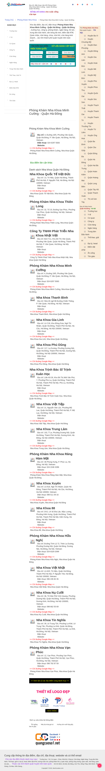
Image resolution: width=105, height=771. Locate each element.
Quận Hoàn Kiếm (89, 173)
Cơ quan (88, 218)
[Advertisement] (52, 87)
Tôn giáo (88, 256)
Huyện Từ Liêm (89, 130)
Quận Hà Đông (88, 161)
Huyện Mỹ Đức (89, 76)
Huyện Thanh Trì (90, 118)
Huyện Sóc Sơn (89, 100)
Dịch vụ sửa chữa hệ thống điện (41, 720)
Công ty (88, 221)
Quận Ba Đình (88, 143)
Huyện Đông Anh (90, 52)
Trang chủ (9, 20)
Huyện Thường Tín (87, 124)
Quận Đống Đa (89, 155)
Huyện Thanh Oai (90, 112)
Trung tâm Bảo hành (89, 233)
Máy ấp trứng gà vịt (47, 724)
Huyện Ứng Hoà (89, 137)
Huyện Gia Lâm (89, 58)
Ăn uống (88, 253)
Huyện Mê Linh (89, 70)
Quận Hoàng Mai (90, 179)
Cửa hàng (89, 224)
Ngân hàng (89, 228)
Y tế (86, 214)
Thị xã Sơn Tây (89, 200)
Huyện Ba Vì (90, 35)
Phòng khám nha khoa (27, 20)
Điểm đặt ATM (88, 248)
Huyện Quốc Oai (90, 94)
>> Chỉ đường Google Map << (42, 148)
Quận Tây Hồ (90, 189)
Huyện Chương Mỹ (87, 40)
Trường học (89, 211)
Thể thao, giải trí (15, 75)
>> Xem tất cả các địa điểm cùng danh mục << (50, 681)
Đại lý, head (90, 243)
